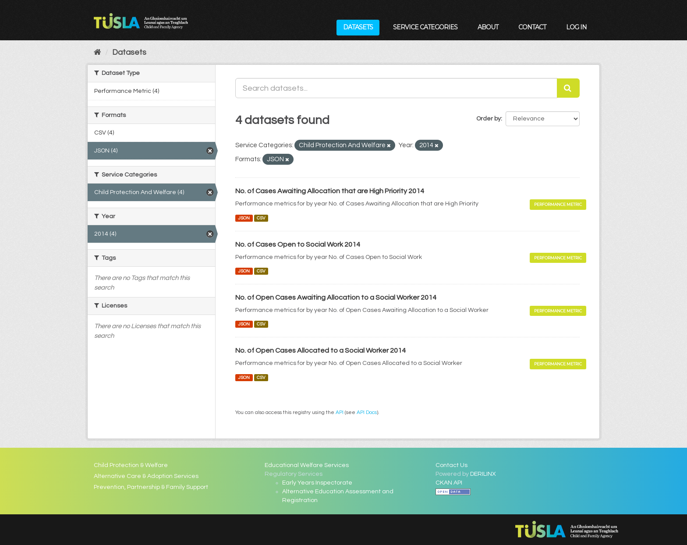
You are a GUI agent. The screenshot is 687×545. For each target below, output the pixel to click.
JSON (244, 218)
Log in (576, 27)
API (340, 412)
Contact (532, 27)
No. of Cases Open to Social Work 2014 (297, 244)
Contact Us (451, 465)
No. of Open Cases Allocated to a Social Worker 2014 (320, 350)
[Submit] (568, 88)
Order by (488, 119)
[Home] (97, 52)
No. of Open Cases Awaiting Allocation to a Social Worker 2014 (335, 297)
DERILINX (483, 474)
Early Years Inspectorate (317, 483)
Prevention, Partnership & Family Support (151, 487)
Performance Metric (558, 204)
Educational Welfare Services (307, 465)
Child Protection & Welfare (131, 465)
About (488, 27)
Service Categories (425, 27)
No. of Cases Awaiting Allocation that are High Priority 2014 (329, 191)
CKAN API (449, 483)
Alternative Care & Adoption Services (146, 476)
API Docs (367, 412)
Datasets (358, 27)
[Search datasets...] (396, 88)
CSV (261, 218)
